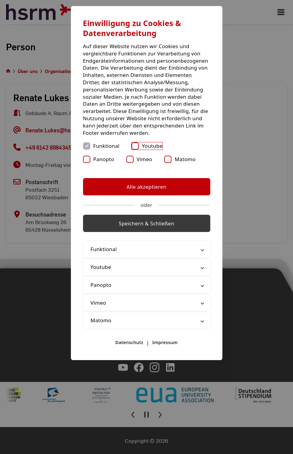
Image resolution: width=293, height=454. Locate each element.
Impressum (165, 342)
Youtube (152, 145)
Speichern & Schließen (146, 223)
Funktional (106, 145)
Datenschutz (129, 342)
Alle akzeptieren (146, 186)
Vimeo (144, 159)
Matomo (185, 159)
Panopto (103, 159)
